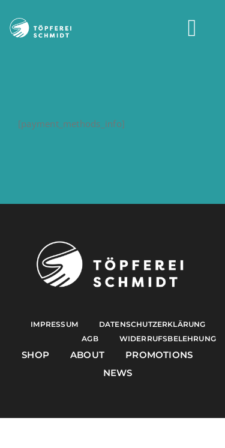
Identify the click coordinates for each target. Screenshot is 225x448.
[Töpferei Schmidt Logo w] (110, 244)
